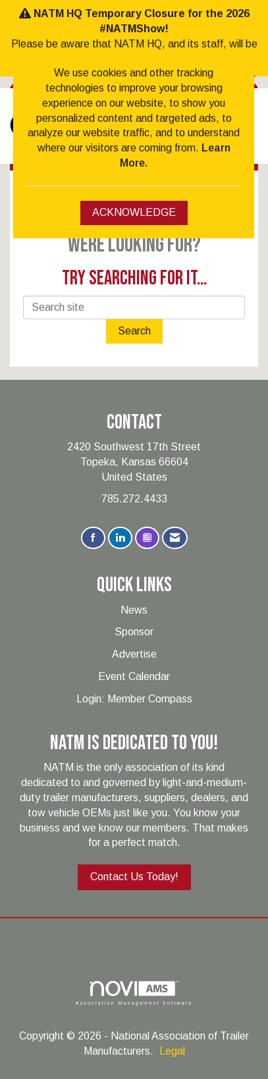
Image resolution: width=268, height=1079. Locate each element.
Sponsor (134, 631)
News (134, 610)
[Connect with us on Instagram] (147, 538)
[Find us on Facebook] (93, 538)
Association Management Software (133, 993)
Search (134, 330)
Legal (172, 1051)
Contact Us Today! (134, 876)
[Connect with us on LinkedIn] (120, 538)
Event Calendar (134, 676)
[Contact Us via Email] (175, 538)
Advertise (134, 654)
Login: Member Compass (134, 698)
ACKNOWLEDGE (134, 212)
